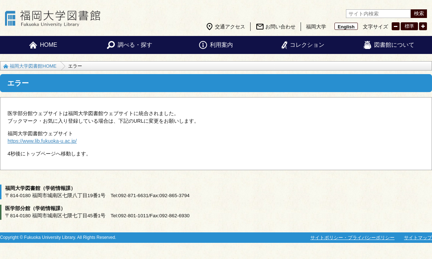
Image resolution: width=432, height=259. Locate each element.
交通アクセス (230, 26)
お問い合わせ (280, 26)
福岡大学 (316, 26)
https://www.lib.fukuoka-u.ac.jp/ (42, 141)
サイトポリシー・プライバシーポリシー (352, 237)
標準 (409, 26)
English (346, 26)
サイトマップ (418, 237)
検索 (419, 13)
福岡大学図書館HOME (33, 66)
